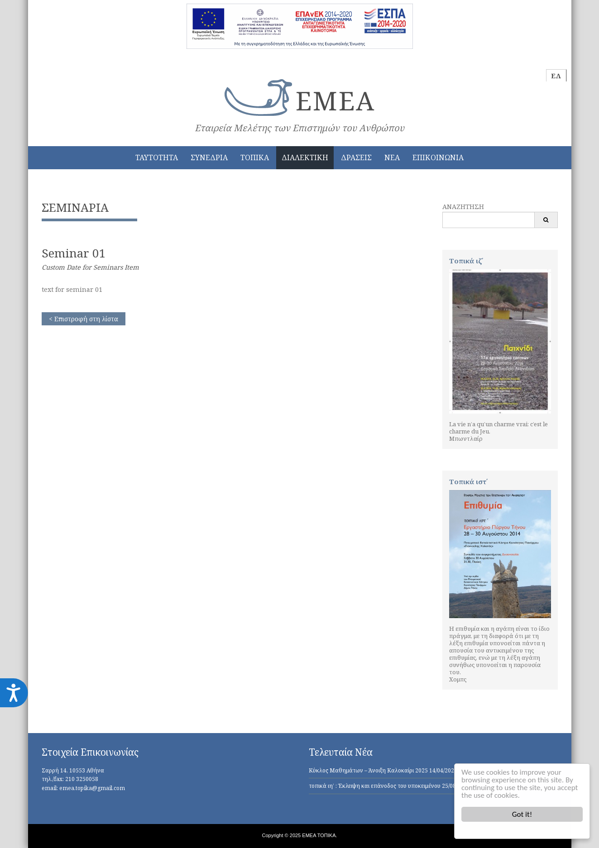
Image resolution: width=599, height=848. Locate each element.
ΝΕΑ (392, 157)
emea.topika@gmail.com (92, 788)
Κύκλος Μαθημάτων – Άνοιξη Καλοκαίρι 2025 (368, 770)
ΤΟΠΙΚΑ (254, 157)
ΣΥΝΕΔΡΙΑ (209, 157)
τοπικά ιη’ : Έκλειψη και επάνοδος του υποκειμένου (375, 786)
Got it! (522, 814)
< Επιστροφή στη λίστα (83, 318)
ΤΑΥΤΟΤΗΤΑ (156, 157)
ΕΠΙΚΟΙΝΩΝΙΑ (438, 157)
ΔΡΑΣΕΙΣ (356, 157)
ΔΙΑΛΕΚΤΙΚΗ (305, 157)
